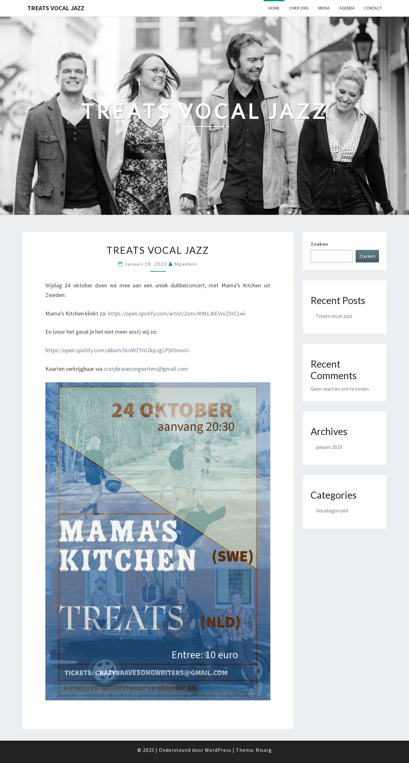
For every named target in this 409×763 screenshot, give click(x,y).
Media (324, 8)
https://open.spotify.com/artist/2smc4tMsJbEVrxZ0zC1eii (176, 313)
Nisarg (264, 750)
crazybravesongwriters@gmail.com (146, 368)
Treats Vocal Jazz (55, 8)
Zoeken (319, 244)
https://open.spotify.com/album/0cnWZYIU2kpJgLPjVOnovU (117, 350)
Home (274, 8)
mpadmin (185, 264)
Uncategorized (332, 510)
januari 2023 (329, 447)
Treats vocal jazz (157, 250)
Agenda (347, 8)
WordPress (218, 750)
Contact (373, 8)
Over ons (299, 8)
